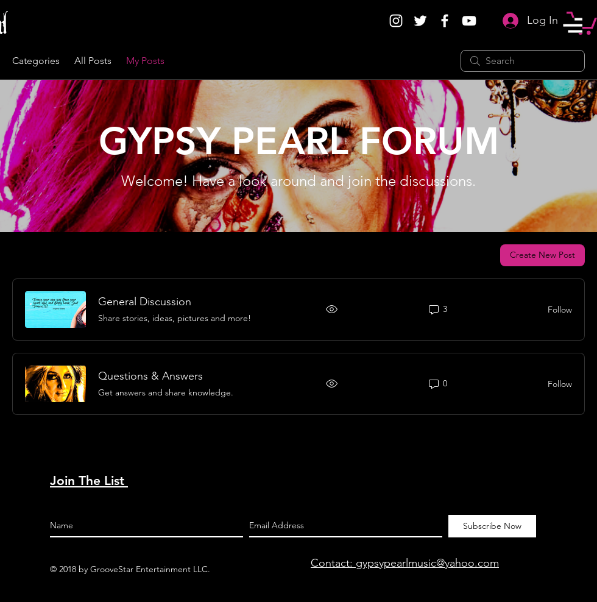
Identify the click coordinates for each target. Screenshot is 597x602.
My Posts (145, 60)
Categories (36, 60)
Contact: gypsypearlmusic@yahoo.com (405, 563)
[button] (572, 25)
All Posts (92, 60)
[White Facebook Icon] (444, 20)
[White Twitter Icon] (420, 20)
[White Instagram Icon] (395, 20)
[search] (523, 61)
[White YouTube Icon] (469, 20)
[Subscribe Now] (492, 526)
